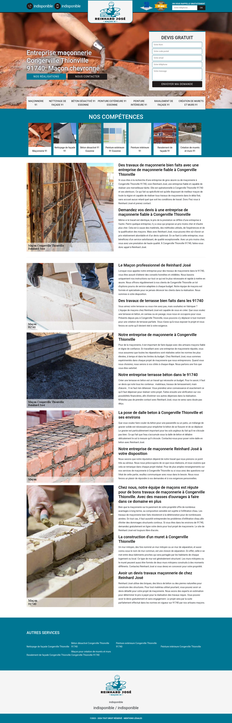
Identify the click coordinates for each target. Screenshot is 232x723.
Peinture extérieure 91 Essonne (112, 103)
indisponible (40, 6)
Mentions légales (133, 718)
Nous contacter (87, 76)
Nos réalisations (46, 76)
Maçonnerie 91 (36, 103)
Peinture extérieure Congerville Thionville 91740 (136, 645)
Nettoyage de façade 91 (57, 103)
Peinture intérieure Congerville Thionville (181, 646)
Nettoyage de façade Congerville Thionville (48, 646)
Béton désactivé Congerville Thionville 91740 (90, 645)
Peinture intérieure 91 (139, 103)
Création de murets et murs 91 (191, 103)
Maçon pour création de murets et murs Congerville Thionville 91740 (91, 653)
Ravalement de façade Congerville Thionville (49, 655)
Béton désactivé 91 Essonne (83, 103)
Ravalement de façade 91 (163, 103)
